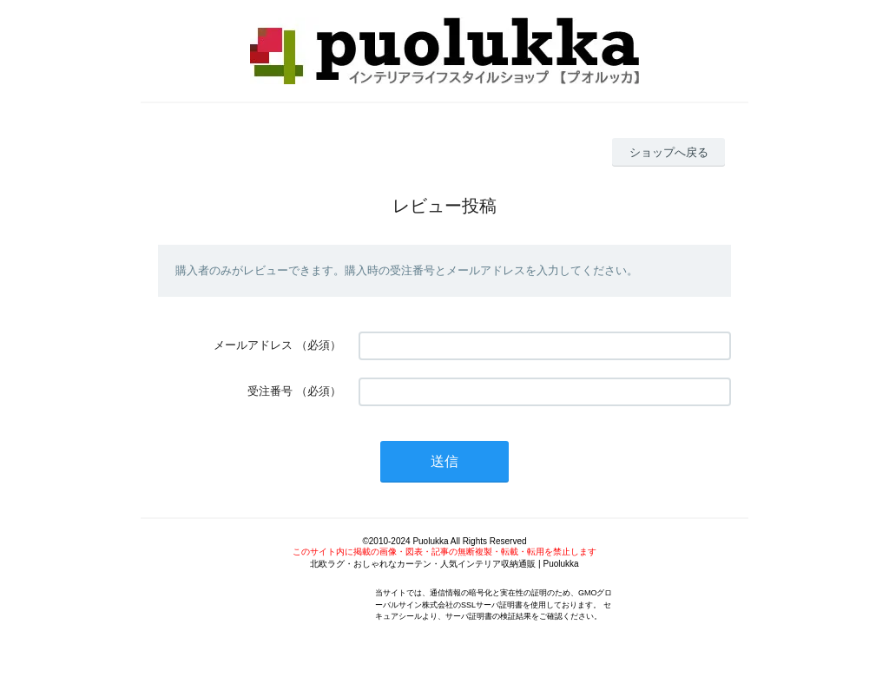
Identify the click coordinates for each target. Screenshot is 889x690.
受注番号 (270, 391)
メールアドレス (253, 345)
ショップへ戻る (668, 152)
